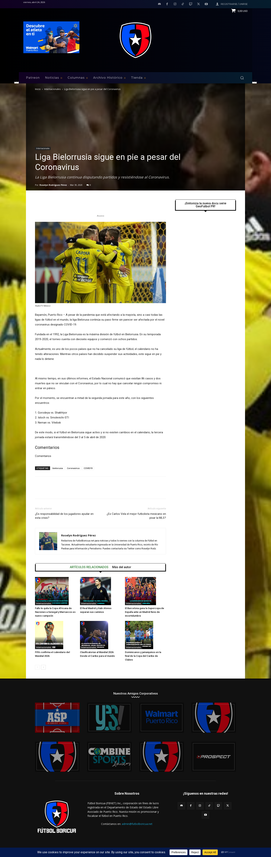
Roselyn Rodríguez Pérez (53, 184)
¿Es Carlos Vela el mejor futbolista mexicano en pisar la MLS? (136, 515)
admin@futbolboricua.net (137, 824)
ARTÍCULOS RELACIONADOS (89, 567)
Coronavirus (73, 468)
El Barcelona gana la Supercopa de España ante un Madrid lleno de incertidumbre (144, 612)
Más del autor (121, 567)
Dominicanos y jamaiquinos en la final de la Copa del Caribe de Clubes (143, 656)
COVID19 (88, 468)
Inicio (38, 89)
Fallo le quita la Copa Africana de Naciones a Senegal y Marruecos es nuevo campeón (55, 612)
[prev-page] (37, 667)
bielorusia (58, 468)
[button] (242, 77)
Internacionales (52, 89)
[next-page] (43, 667)
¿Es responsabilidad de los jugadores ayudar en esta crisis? (64, 515)
